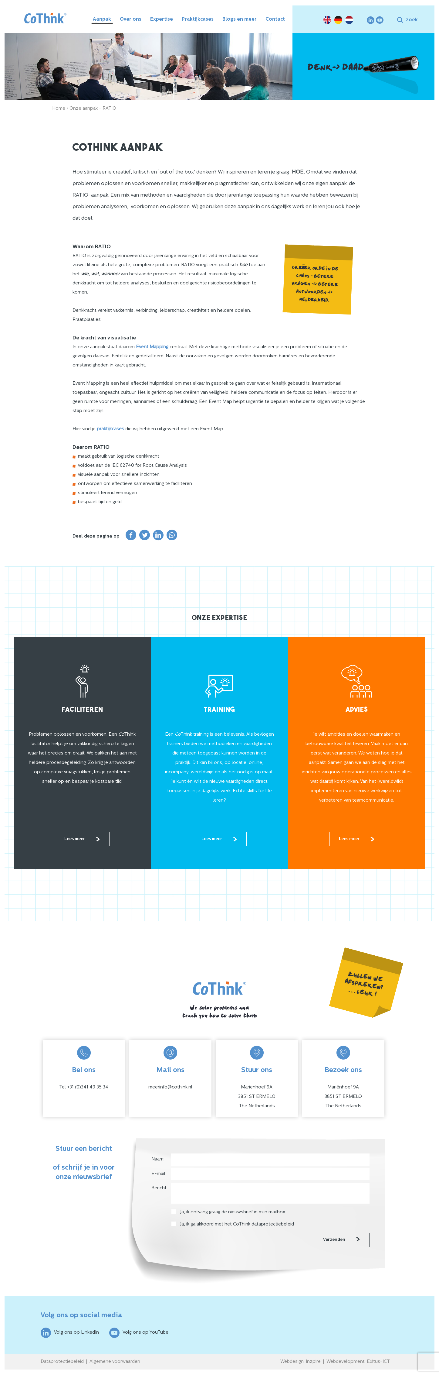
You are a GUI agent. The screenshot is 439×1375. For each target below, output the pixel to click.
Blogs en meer (239, 19)
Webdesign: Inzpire (300, 1362)
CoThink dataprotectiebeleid (263, 1224)
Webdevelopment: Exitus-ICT (358, 1362)
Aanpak (102, 19)
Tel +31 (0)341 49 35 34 (83, 1087)
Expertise (161, 19)
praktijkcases (110, 429)
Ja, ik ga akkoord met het (237, 1224)
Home (58, 108)
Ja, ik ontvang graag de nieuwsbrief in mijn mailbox (233, 1212)
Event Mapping (152, 347)
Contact (275, 19)
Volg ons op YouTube (138, 1333)
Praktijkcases (198, 19)
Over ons (130, 19)
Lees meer (82, 839)
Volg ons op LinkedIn (70, 1333)
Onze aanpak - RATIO (92, 108)
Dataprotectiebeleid (62, 1362)
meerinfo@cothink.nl (170, 1087)
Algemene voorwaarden (114, 1362)
